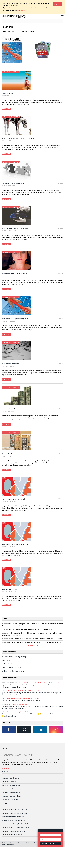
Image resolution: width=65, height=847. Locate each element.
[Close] (57, 4)
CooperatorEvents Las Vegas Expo (12, 834)
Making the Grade (7, 93)
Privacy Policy (9, 844)
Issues (14, 21)
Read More (6, 109)
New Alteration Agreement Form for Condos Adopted (22, 698)
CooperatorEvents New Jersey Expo (13, 817)
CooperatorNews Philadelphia (11, 792)
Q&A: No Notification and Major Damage (14, 657)
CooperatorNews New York (10, 789)
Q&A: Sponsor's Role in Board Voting (14, 499)
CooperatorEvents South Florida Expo (13, 831)
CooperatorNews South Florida (11, 796)
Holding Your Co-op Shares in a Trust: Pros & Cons (23, 690)
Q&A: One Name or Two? (10, 589)
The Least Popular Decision (11, 409)
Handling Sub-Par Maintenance (12, 454)
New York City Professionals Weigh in (14, 273)
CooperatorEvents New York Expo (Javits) (15, 813)
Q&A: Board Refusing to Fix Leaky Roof (15, 544)
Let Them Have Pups (8, 664)
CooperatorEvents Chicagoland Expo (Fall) (15, 824)
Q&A (4, 477)
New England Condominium (10, 799)
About (4, 748)
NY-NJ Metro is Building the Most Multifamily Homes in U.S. (41, 683)
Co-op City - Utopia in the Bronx (11, 667)
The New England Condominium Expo (13, 820)
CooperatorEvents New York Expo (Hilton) (15, 809)
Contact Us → (6, 769)
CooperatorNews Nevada (9, 781)
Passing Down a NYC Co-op (23, 712)
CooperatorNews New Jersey (11, 785)
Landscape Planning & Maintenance (13, 671)
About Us (4, 842)
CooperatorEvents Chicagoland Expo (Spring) (16, 827)
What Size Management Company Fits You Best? (18, 138)
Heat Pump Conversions (20, 704)
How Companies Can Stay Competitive (15, 228)
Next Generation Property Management (15, 319)
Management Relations (11, 72)
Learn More (21, 10)
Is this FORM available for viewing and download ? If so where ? (21, 700)
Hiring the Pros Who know (10, 364)
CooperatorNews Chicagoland (11, 778)
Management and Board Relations (13, 183)
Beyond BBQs (6, 660)
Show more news (32, 646)
